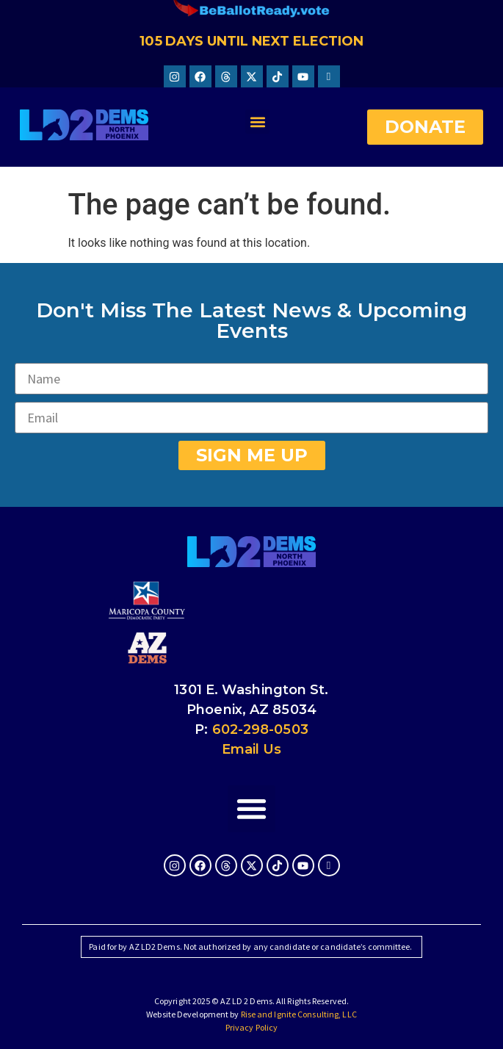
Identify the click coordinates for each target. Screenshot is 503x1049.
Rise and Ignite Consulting (290, 1014)
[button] (257, 121)
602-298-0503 (260, 729)
